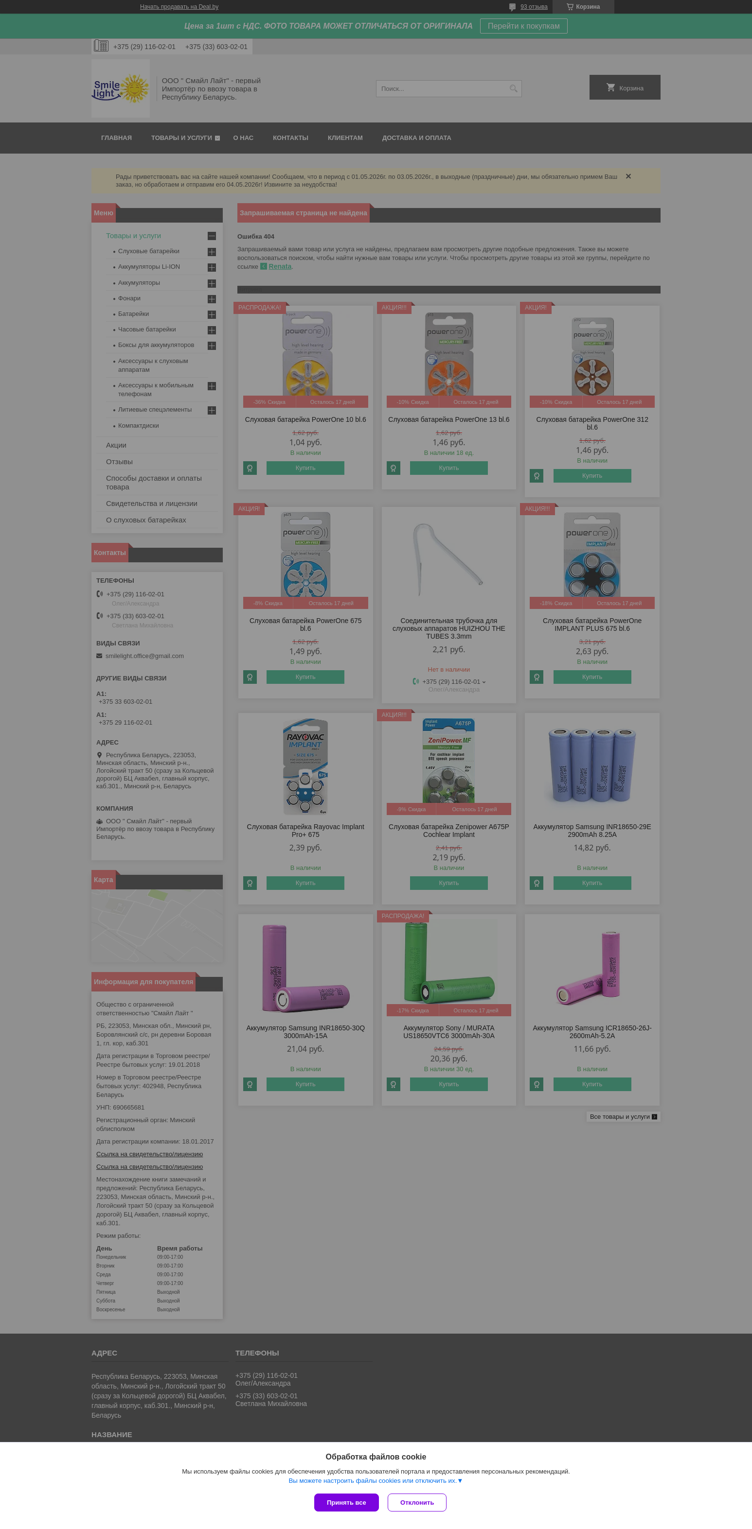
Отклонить (418, 1502)
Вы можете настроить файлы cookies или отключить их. (372, 1481)
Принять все (346, 1502)
